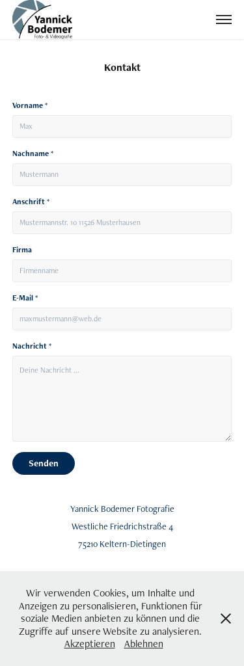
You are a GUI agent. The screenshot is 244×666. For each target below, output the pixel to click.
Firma (22, 250)
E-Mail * (25, 298)
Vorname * (29, 105)
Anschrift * (30, 201)
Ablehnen (143, 643)
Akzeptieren (89, 643)
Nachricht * (31, 346)
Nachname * (32, 153)
